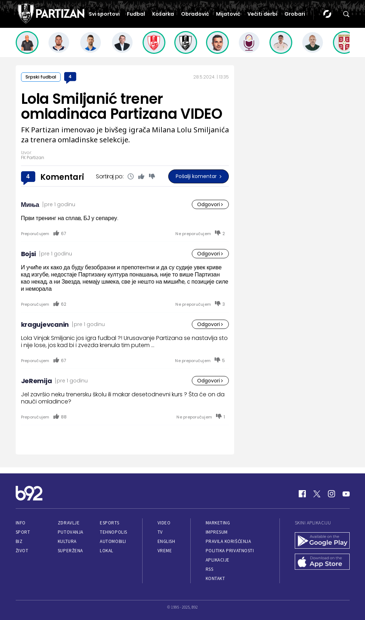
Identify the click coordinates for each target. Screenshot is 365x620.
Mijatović (228, 13)
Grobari (294, 13)
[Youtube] (346, 493)
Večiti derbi (262, 13)
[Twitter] (316, 493)
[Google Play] (322, 541)
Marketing (218, 523)
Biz (19, 541)
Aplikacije (218, 560)
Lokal (106, 551)
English (166, 541)
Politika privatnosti (230, 551)
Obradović (195, 13)
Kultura (67, 541)
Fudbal (136, 13)
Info (21, 523)
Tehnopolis (113, 532)
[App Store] (322, 562)
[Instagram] (331, 493)
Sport (23, 532)
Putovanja (70, 532)
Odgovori (210, 204)
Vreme (165, 551)
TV (160, 532)
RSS (210, 569)
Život (22, 551)
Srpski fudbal (40, 76)
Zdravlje (68, 523)
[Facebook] (302, 493)
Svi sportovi (104, 13)
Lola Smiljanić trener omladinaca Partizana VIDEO (121, 106)
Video (164, 523)
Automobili (113, 541)
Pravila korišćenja (228, 541)
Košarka (163, 13)
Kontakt (215, 578)
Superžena (70, 551)
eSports (109, 523)
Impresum (217, 532)
